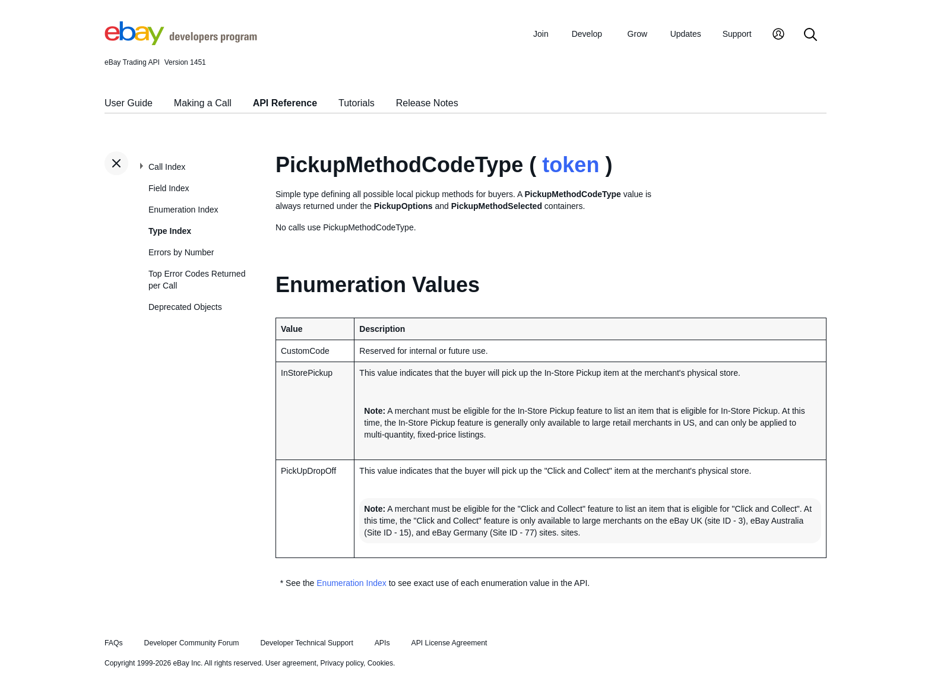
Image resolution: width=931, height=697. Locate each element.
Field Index (168, 188)
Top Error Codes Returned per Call (196, 279)
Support (737, 34)
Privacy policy (342, 663)
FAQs (113, 643)
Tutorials (356, 103)
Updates (685, 34)
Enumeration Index (183, 209)
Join (541, 34)
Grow (637, 34)
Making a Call (203, 103)
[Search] (810, 35)
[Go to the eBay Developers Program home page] (180, 42)
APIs (382, 643)
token (570, 165)
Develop (587, 34)
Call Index (166, 167)
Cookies (380, 663)
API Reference (285, 103)
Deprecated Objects (185, 307)
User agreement (290, 663)
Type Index (169, 231)
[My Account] (778, 35)
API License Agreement (449, 643)
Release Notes (427, 103)
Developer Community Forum (191, 643)
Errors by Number (181, 252)
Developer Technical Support (306, 643)
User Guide (128, 103)
